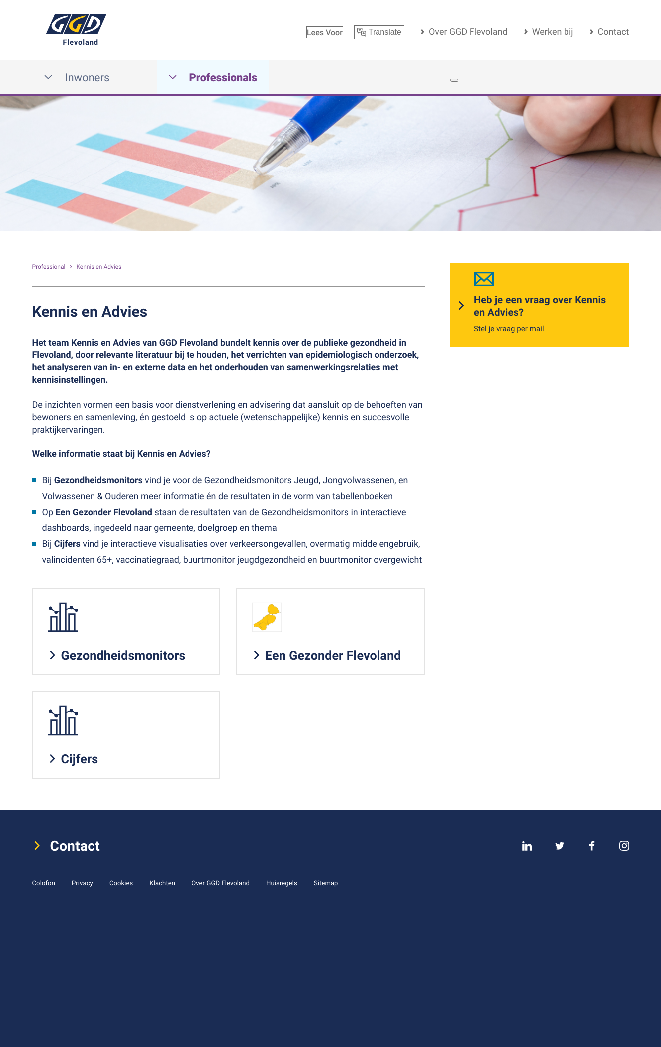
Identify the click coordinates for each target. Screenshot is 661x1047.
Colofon (43, 882)
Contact (613, 32)
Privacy (82, 882)
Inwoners (77, 77)
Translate (379, 32)
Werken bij (552, 32)
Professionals (213, 77)
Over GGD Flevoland (468, 32)
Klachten (162, 882)
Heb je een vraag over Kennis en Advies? (540, 305)
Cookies (121, 882)
